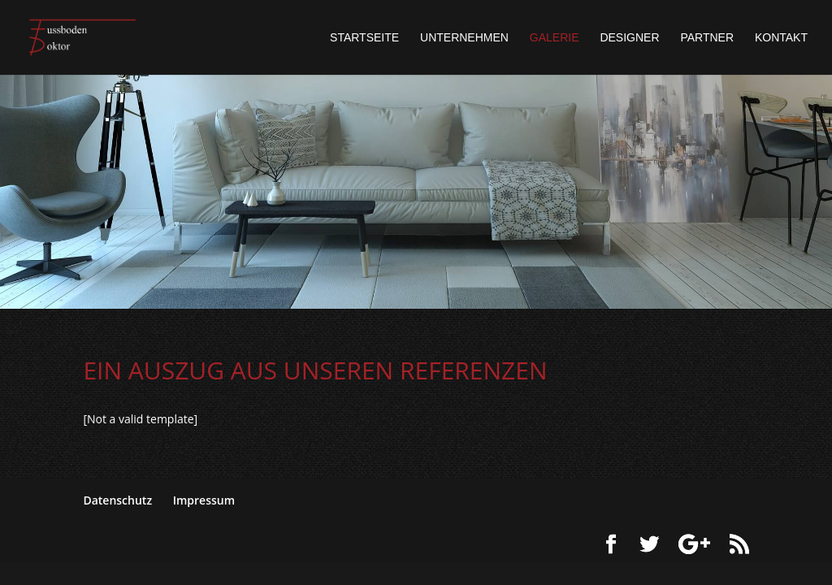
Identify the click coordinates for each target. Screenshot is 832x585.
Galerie (554, 38)
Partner (707, 38)
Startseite (364, 38)
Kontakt (781, 38)
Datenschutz (117, 500)
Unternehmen (464, 38)
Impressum (204, 500)
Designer (629, 38)
